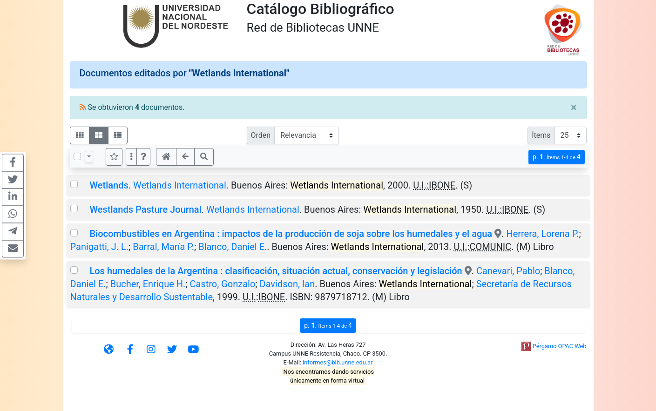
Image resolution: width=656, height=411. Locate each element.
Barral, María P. (163, 246)
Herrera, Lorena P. (542, 233)
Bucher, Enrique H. (148, 284)
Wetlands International (179, 185)
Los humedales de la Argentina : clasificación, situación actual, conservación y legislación (275, 270)
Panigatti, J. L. (99, 246)
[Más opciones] (131, 157)
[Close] (573, 107)
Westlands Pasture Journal (145, 209)
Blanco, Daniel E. (232, 246)
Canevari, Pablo (508, 270)
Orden (261, 135)
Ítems (541, 135)
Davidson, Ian (287, 284)
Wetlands (108, 185)
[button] (143, 157)
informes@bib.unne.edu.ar (337, 362)
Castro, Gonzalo (223, 284)
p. (557, 157)
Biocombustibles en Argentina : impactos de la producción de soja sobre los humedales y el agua (290, 233)
